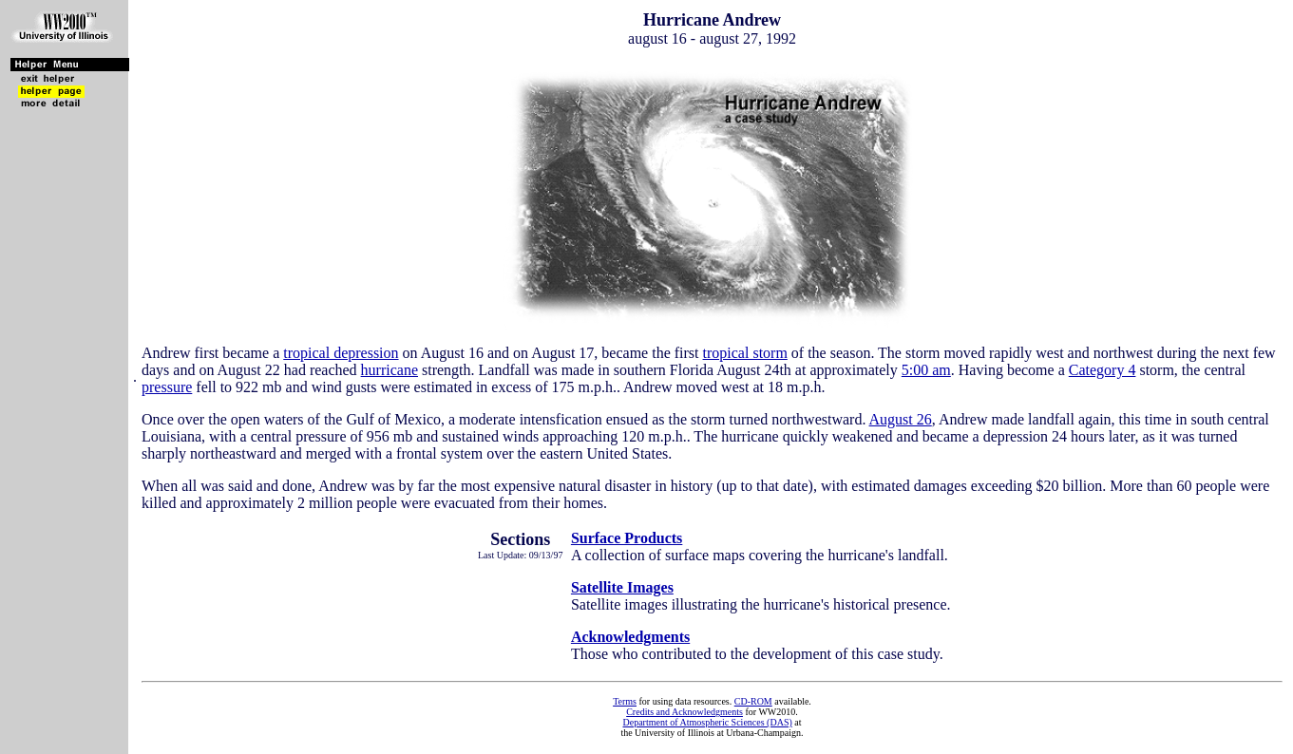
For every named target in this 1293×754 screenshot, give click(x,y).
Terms (625, 701)
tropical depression (340, 353)
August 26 (900, 419)
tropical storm (745, 353)
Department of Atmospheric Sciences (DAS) (706, 722)
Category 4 (1102, 370)
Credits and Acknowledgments (684, 712)
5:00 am (926, 370)
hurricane (389, 370)
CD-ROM (753, 701)
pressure (167, 387)
